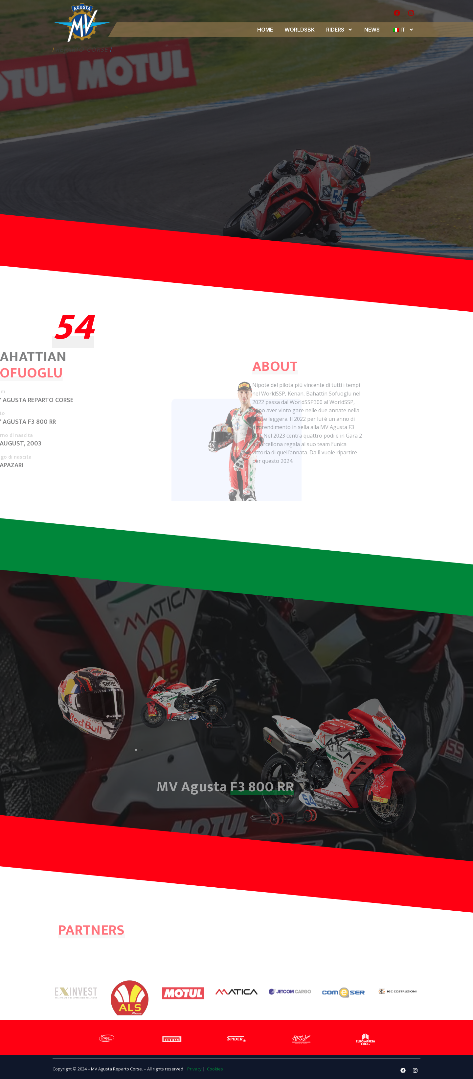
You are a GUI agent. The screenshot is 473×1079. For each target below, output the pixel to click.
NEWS (372, 29)
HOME (265, 29)
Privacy (194, 1069)
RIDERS (339, 29)
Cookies (214, 1069)
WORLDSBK (299, 29)
